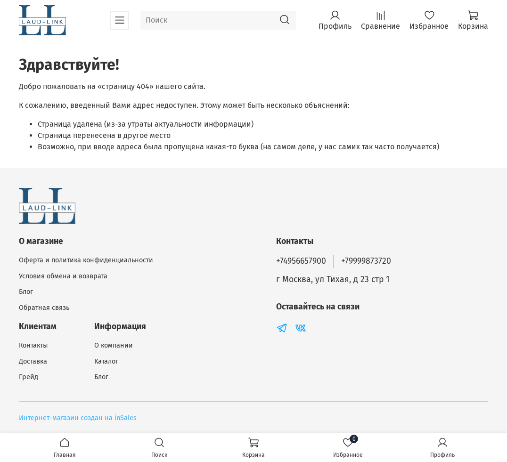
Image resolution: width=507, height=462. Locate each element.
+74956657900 (301, 261)
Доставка (33, 361)
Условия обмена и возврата (63, 276)
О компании (113, 345)
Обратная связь (44, 308)
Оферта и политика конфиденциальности (86, 260)
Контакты (33, 345)
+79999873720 (366, 261)
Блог (26, 292)
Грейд (28, 377)
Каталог (106, 361)
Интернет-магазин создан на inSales (78, 418)
